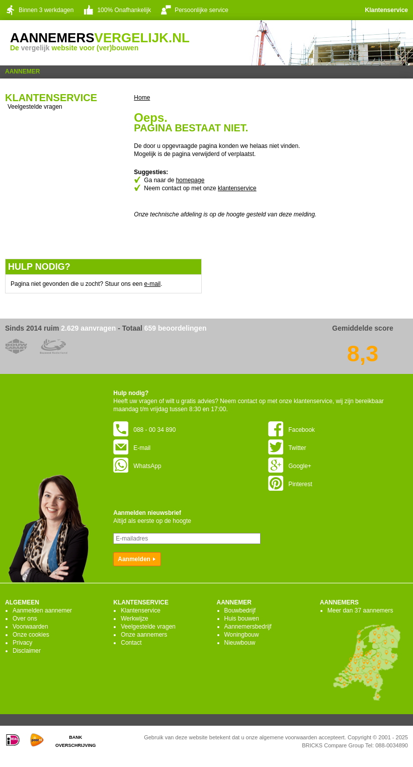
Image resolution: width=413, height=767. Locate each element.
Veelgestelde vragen (35, 106)
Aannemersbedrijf (248, 626)
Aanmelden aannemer (42, 610)
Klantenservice (386, 10)
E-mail (131, 447)
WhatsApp (137, 466)
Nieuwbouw (240, 642)
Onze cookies (31, 634)
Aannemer (22, 71)
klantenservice (237, 188)
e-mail (152, 283)
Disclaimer (27, 650)
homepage (190, 180)
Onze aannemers (144, 634)
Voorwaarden (30, 626)
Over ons (25, 618)
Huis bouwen (241, 618)
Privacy (22, 642)
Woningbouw (241, 634)
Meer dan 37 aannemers (360, 610)
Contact (131, 642)
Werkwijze (134, 618)
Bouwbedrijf (240, 610)
